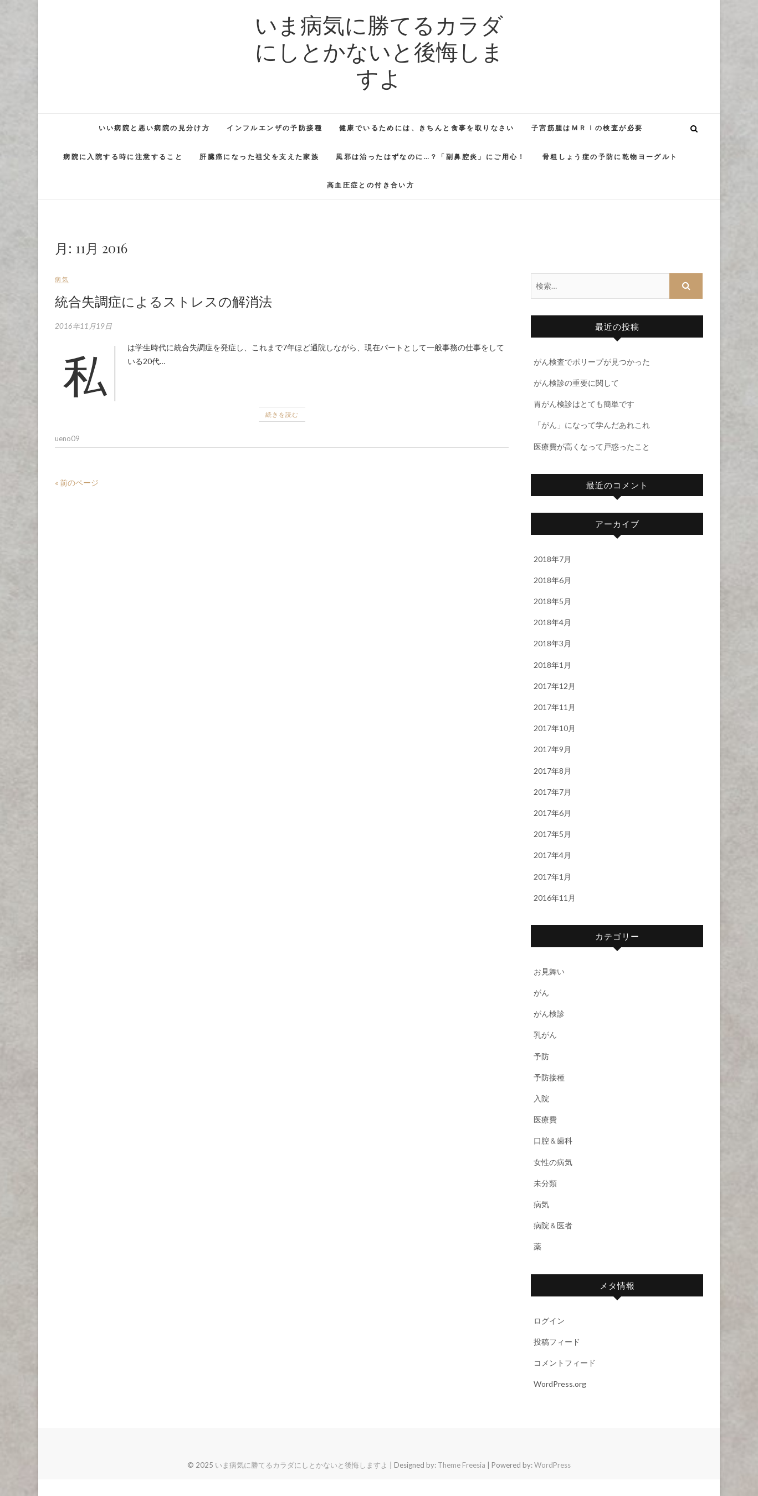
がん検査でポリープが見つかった (592, 361)
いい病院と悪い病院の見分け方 (155, 128)
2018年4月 (552, 622)
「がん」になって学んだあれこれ (592, 425)
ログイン (549, 1320)
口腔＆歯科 (553, 1140)
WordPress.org (560, 1383)
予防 (541, 1056)
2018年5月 (552, 601)
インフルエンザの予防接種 (274, 128)
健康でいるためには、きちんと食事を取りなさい (427, 128)
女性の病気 (553, 1162)
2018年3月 (552, 643)
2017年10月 (555, 728)
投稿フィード (557, 1341)
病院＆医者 (553, 1225)
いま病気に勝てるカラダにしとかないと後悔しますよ (379, 51)
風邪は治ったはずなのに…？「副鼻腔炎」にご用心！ (431, 156)
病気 (62, 279)
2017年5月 (552, 834)
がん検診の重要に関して (576, 382)
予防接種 (549, 1077)
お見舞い (549, 971)
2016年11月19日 (83, 325)
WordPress (552, 1465)
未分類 (545, 1183)
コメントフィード (565, 1362)
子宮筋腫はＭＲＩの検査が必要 (587, 128)
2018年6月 (552, 580)
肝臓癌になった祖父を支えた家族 (259, 156)
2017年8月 (552, 770)
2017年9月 (552, 749)
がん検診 (549, 1013)
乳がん (545, 1034)
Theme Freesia (461, 1465)
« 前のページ (77, 482)
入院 (541, 1098)
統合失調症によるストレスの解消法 (163, 301)
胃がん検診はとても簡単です (584, 404)
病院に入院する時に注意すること (123, 156)
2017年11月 (555, 707)
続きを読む (282, 414)
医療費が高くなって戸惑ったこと (592, 446)
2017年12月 (555, 686)
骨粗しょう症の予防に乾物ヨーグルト (610, 156)
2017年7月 (552, 791)
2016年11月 (555, 897)
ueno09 (67, 438)
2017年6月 (552, 813)
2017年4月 (552, 855)
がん (541, 992)
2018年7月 (552, 559)
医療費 (545, 1119)
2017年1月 (552, 876)
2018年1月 (552, 665)
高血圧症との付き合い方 (370, 185)
